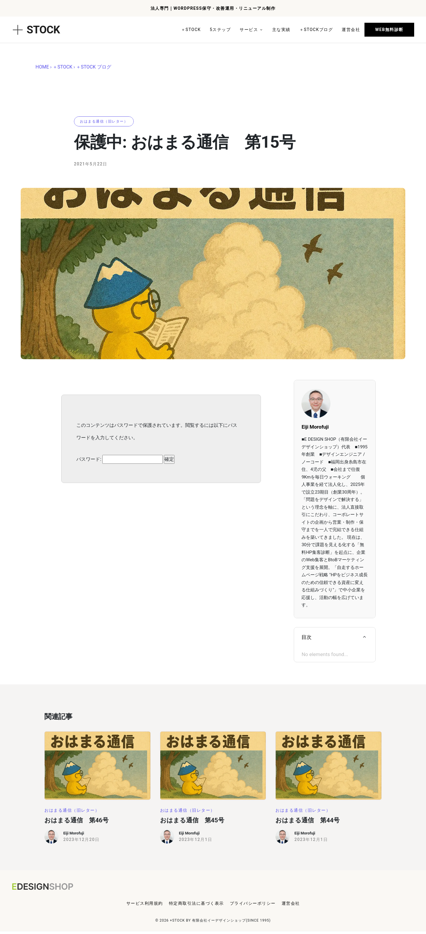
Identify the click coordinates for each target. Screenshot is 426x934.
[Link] (191, 29)
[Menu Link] (144, 905)
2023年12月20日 (81, 839)
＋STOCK (62, 67)
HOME (42, 67)
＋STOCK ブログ (93, 67)
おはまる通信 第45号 (192, 820)
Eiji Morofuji (73, 833)
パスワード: (119, 459)
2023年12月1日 (195, 839)
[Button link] (389, 30)
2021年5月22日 (90, 164)
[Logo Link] (49, 886)
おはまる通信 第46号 (76, 820)
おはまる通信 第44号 (307, 820)
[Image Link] (97, 766)
